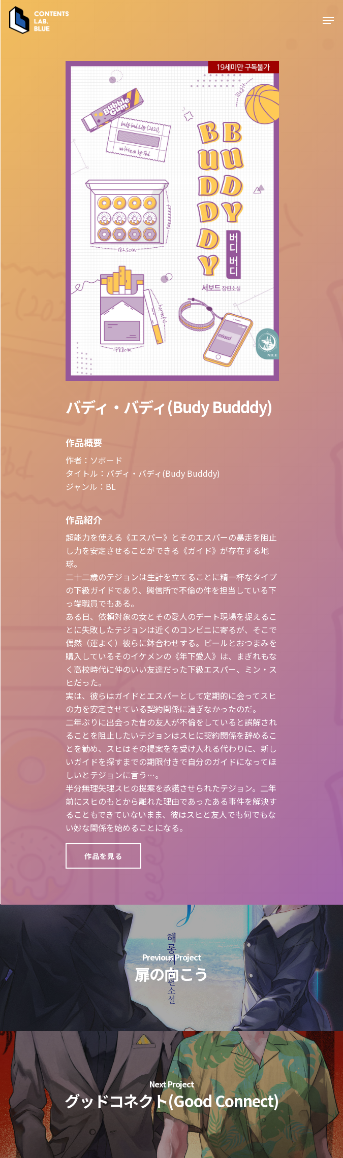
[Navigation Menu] (328, 20)
